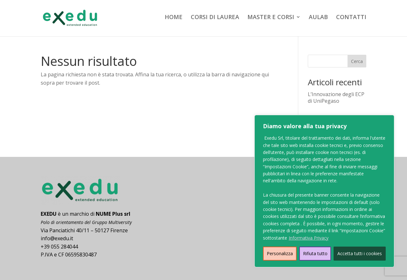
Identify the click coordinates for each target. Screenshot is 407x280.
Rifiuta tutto (315, 253)
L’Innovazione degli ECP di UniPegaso (336, 97)
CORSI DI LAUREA (215, 18)
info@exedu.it (57, 238)
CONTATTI (351, 18)
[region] (324, 191)
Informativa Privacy (308, 238)
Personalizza (280, 253)
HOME (174, 18)
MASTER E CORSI (270, 18)
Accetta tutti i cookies (359, 253)
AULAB (318, 18)
